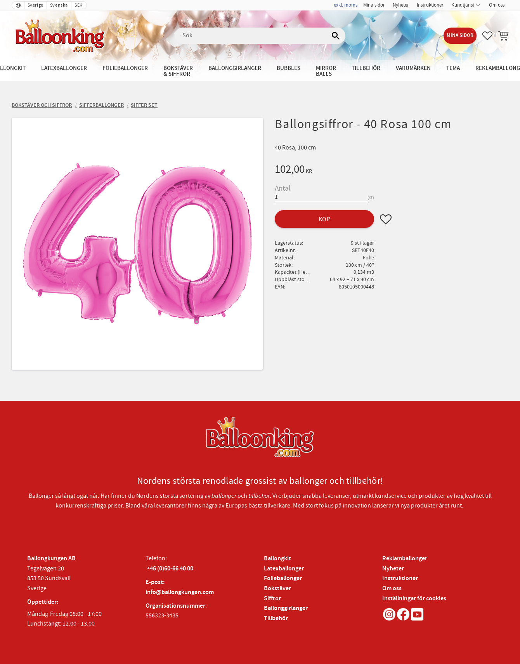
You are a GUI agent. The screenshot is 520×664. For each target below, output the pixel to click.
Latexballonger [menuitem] (64, 68)
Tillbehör (276, 618)
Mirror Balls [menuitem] (326, 71)
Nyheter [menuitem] (401, 5)
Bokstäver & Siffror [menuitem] (178, 71)
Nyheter (393, 569)
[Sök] (335, 36)
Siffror (272, 598)
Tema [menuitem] (453, 68)
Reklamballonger (404, 558)
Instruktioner (400, 578)
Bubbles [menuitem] (288, 68)
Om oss (392, 588)
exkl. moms (345, 5)
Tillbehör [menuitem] (366, 68)
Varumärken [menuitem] (413, 68)
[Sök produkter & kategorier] (260, 36)
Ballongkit (277, 558)
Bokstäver (277, 588)
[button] (487, 36)
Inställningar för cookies (414, 598)
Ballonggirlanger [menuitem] (234, 68)
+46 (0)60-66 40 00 (170, 569)
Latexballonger (284, 569)
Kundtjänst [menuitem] (462, 5)
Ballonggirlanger (286, 608)
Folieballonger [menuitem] (125, 68)
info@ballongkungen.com (180, 592)
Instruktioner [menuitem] (430, 5)
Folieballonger (283, 578)
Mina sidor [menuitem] (374, 5)
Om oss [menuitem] (496, 5)
